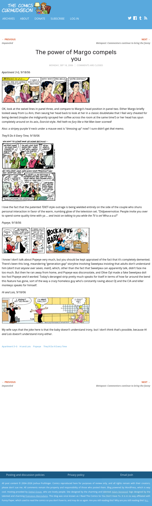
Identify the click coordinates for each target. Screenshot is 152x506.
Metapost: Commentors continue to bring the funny (123, 43)
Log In (74, 18)
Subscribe (58, 18)
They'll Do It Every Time (55, 346)
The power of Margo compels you (76, 55)
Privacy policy (76, 475)
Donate (39, 18)
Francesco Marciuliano (36, 495)
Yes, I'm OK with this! (124, 493)
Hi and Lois (25, 346)
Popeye (37, 346)
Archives (8, 18)
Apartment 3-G (9, 346)
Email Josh (126, 475)
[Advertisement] (63, 367)
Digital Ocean (35, 491)
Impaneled (7, 43)
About (24, 18)
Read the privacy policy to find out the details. (122, 485)
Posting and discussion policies (25, 475)
